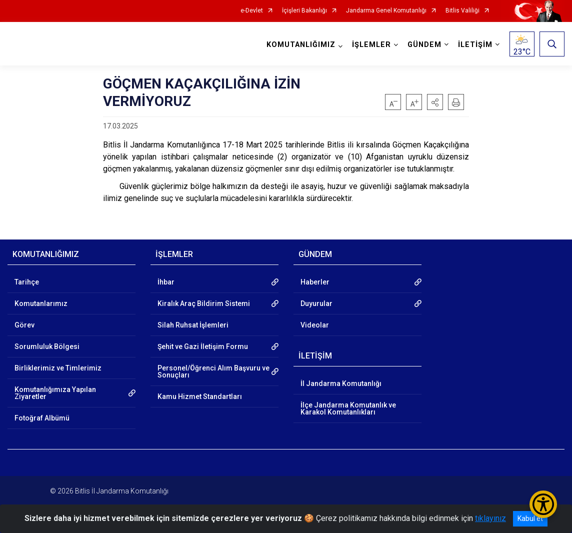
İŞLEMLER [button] (371, 44)
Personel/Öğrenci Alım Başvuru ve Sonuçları (214, 371)
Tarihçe (26, 282)
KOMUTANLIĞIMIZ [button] (301, 44)
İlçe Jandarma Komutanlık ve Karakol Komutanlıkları (348, 408)
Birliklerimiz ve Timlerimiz (58, 368)
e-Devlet (251, 11)
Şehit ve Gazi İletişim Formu (203, 346)
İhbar (166, 282)
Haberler (315, 282)
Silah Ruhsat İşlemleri (193, 325)
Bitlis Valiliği (463, 11)
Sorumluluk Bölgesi (47, 346)
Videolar (314, 325)
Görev (24, 325)
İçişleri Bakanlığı (304, 11)
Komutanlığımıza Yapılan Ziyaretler (55, 393)
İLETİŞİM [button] (475, 44)
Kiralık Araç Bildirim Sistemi (204, 304)
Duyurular (316, 304)
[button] (435, 102)
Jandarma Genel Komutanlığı (386, 11)
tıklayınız (490, 518)
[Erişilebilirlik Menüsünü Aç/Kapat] (543, 504)
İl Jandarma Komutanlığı (341, 384)
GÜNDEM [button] (425, 44)
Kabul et (530, 518)
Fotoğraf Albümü (42, 418)
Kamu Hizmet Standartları (200, 396)
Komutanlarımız (41, 304)
